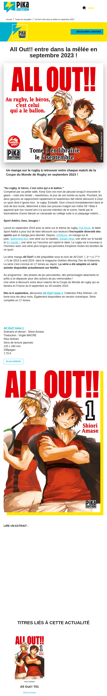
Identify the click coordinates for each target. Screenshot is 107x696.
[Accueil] (16, 7)
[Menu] (92, 8)
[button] (87, 32)
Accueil (9, 19)
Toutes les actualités (23, 19)
